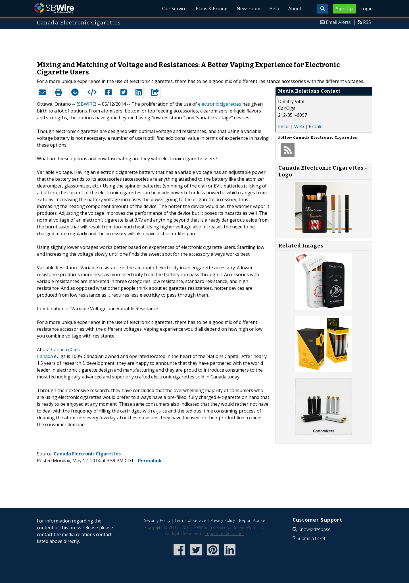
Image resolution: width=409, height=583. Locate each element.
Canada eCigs (65, 349)
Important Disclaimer (224, 533)
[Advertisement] (204, 42)
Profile (316, 126)
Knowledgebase (314, 529)
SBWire (54, 8)
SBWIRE (86, 104)
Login (366, 8)
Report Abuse (252, 520)
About (294, 8)
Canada (45, 356)
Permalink (150, 460)
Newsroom (248, 8)
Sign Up (344, 8)
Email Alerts (338, 22)
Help (274, 8)
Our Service (174, 8)
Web (299, 126)
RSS (367, 22)
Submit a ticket (311, 538)
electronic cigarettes (219, 104)
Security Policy (157, 520)
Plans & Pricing (212, 8)
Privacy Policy (222, 520)
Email (283, 126)
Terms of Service (190, 520)
